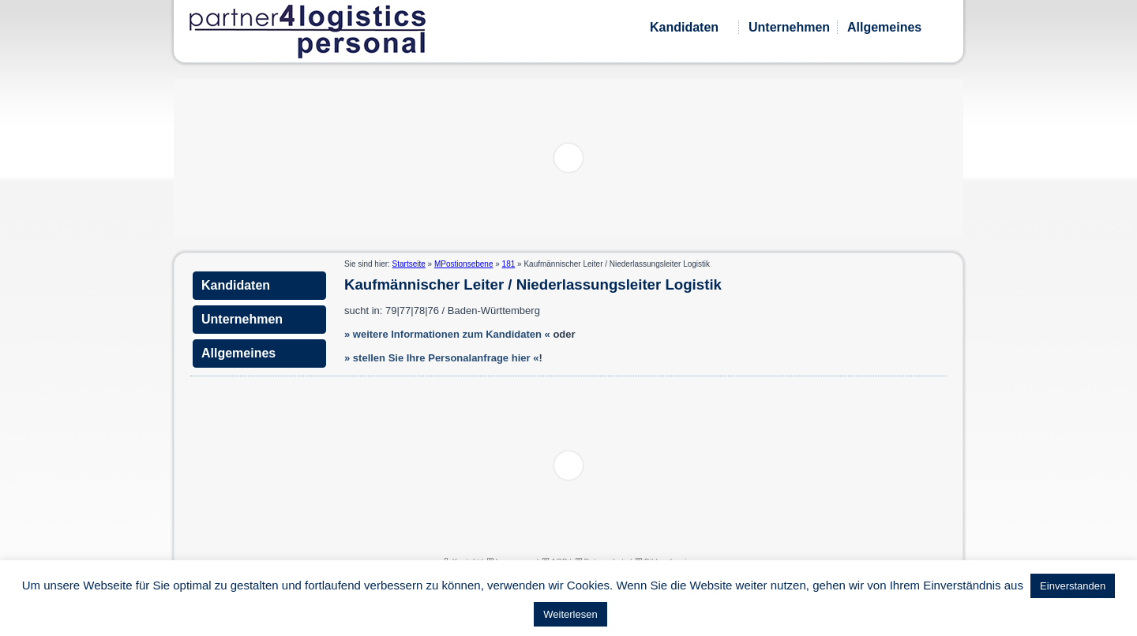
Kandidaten (684, 27)
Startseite (409, 264)
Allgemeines (884, 27)
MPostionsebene (463, 264)
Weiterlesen (570, 614)
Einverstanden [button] (1072, 586)
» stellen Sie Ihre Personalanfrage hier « (441, 358)
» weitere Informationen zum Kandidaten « (447, 334)
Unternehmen (789, 27)
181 (509, 264)
